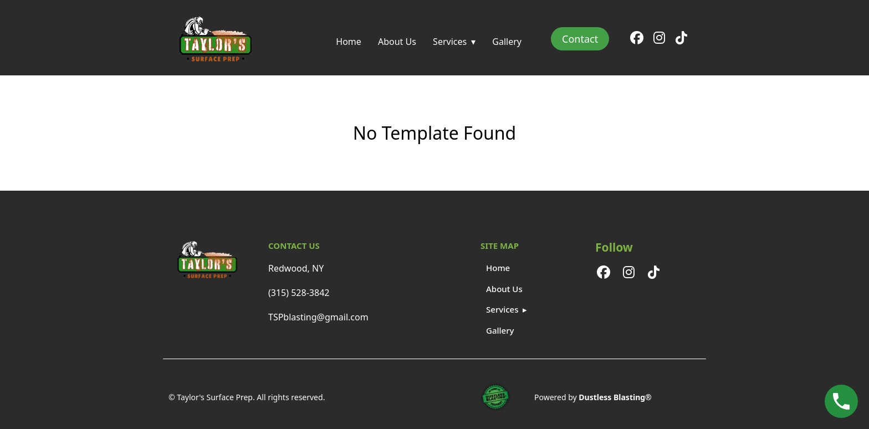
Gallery (507, 41)
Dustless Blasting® (615, 397)
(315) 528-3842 (298, 293)
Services (450, 41)
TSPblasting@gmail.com (318, 317)
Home (348, 41)
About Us (397, 41)
